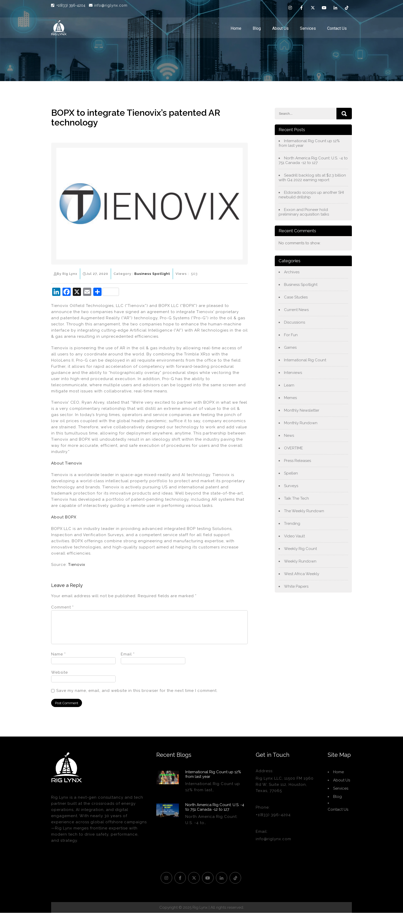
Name (58, 660)
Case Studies (296, 297)
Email (128, 660)
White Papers (296, 586)
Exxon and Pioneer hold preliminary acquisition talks (304, 212)
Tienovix (76, 564)
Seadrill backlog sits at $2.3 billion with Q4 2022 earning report (312, 177)
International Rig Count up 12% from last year (309, 143)
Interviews (293, 372)
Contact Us (337, 28)
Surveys (291, 485)
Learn (289, 385)
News (289, 435)
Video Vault (294, 536)
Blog (257, 28)
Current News (296, 309)
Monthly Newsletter (301, 410)
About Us (280, 28)
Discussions (294, 322)
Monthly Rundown (300, 423)
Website (59, 678)
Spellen (291, 473)
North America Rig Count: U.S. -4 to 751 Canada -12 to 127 (313, 160)
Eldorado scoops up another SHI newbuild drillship (311, 194)
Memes (290, 397)
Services (308, 28)
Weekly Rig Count (300, 548)
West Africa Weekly (301, 574)
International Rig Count (305, 360)
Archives (291, 272)
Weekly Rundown (300, 561)
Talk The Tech (296, 498)
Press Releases (297, 460)
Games (290, 347)
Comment (62, 607)
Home (236, 28)
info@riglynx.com (108, 5)
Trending (292, 523)
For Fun (291, 335)
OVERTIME (293, 448)
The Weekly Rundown (304, 511)
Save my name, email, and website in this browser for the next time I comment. (137, 696)
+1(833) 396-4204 (71, 5)
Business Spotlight (152, 274)
